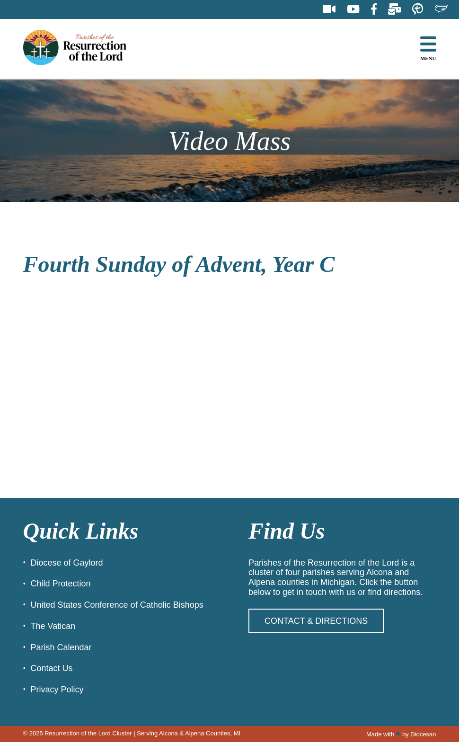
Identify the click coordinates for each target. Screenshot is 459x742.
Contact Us (52, 668)
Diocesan (423, 734)
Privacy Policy (57, 689)
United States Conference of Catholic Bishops (117, 605)
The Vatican (53, 626)
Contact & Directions (316, 621)
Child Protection (61, 583)
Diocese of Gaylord (67, 562)
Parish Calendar (61, 647)
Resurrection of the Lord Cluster (88, 733)
